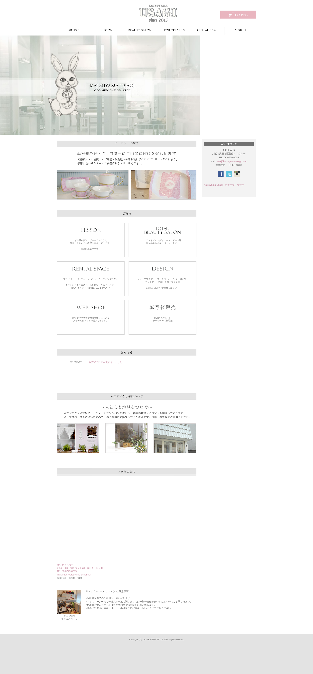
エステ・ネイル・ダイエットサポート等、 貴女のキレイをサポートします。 (162, 241)
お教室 (106, 31)
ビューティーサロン (140, 31)
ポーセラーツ (174, 31)
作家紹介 (73, 31)
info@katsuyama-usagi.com (77, 574)
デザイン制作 (240, 31)
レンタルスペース (208, 31)
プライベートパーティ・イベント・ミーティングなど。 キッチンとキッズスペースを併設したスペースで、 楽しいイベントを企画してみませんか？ (90, 283)
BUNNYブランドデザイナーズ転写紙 (162, 319)
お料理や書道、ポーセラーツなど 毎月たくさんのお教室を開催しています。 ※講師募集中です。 (91, 244)
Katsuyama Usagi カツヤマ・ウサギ (224, 185)
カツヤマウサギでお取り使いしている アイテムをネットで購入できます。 (90, 319)
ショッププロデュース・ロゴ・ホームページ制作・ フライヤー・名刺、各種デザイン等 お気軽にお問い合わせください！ (162, 283)
